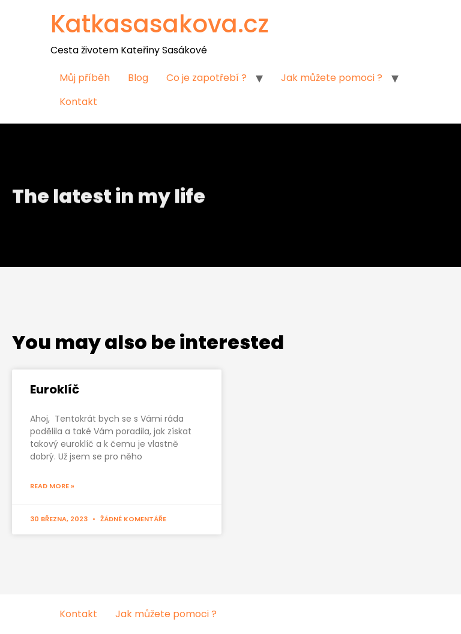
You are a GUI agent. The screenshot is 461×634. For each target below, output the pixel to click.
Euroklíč (54, 389)
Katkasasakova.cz (159, 24)
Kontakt (78, 102)
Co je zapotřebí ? (206, 78)
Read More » (52, 486)
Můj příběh (84, 78)
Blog (138, 78)
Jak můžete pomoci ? (331, 78)
